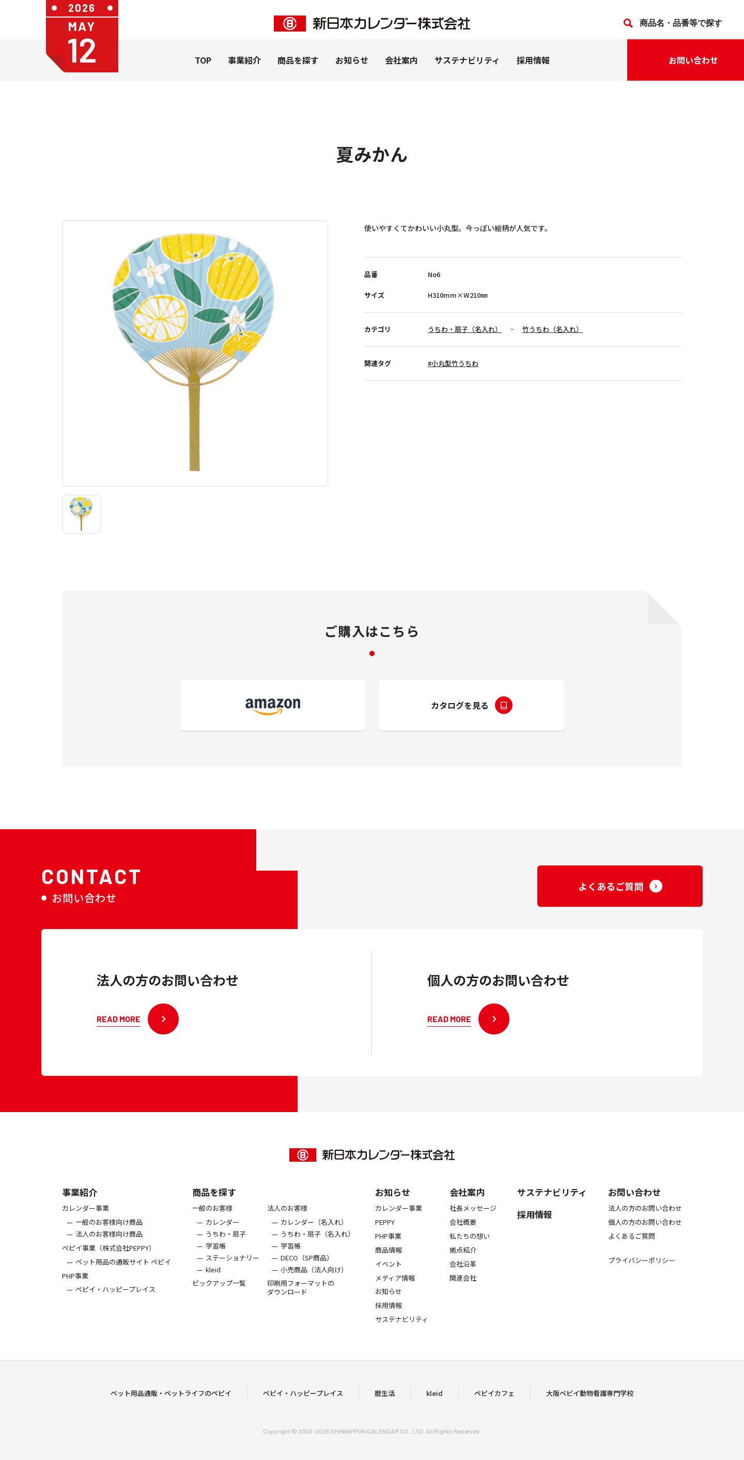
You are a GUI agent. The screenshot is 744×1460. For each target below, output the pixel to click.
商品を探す (214, 1208)
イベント (388, 1280)
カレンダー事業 (85, 1225)
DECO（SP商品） (307, 1274)
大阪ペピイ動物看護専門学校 (589, 1401)
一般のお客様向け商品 (109, 1238)
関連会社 (463, 1294)
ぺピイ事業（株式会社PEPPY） (109, 1264)
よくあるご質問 (631, 1252)
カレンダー (222, 1238)
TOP (203, 68)
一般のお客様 (212, 1225)
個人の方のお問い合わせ (645, 1238)
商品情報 (388, 1266)
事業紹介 (244, 68)
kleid (213, 1286)
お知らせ (351, 68)
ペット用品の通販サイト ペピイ (123, 1278)
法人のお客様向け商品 (109, 1250)
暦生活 (385, 1401)
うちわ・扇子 (226, 1250)
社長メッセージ (473, 1225)
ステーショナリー (232, 1274)
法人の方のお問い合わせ (645, 1225)
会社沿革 (463, 1280)
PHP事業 (75, 1292)
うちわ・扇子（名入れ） (465, 329)
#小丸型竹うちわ (453, 363)
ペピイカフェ (494, 1401)
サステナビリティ (467, 68)
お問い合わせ (634, 1208)
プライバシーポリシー (641, 1276)
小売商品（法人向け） (314, 1286)
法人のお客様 (287, 1225)
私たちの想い (470, 1252)
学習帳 (216, 1262)
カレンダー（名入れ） (314, 1238)
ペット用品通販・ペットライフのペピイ (171, 1401)
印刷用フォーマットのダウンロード (300, 1304)
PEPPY (385, 1238)
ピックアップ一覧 (219, 1300)
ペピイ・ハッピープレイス (115, 1306)
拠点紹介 (463, 1266)
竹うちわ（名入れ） (552, 329)
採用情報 (533, 68)
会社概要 (463, 1238)
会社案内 (401, 68)
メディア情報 (395, 1294)
